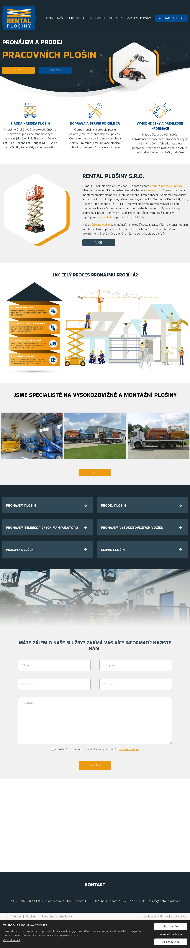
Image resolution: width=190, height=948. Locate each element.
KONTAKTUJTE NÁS (172, 18)
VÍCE (18, 70)
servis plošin (154, 190)
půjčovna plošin (100, 225)
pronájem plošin (171, 186)
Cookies (31, 916)
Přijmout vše (170, 926)
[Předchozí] (169, 43)
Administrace (12, 916)
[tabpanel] (95, 597)
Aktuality (116, 18)
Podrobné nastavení (170, 934)
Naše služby (66, 18)
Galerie (100, 18)
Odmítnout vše (170, 942)
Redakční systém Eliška (57, 916)
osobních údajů (129, 749)
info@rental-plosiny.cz (166, 901)
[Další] (179, 43)
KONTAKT (55, 70)
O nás (50, 18)
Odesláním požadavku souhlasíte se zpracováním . (97, 749)
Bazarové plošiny (138, 18)
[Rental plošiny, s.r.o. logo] (19, 18)
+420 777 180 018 (134, 901)
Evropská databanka (173, 916)
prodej (154, 186)
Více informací (11, 940)
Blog (85, 18)
